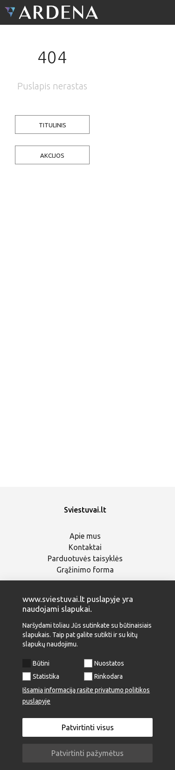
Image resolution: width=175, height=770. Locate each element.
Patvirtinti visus (88, 727)
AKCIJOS (52, 155)
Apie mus (85, 536)
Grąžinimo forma (85, 569)
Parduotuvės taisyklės (85, 558)
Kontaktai (85, 547)
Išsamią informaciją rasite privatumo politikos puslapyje (86, 695)
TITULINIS (52, 125)
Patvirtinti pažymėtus (87, 753)
